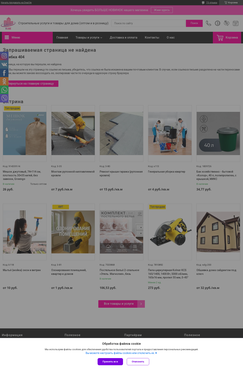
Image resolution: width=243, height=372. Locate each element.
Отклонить (138, 361)
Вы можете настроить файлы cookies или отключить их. (120, 353)
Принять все (110, 361)
